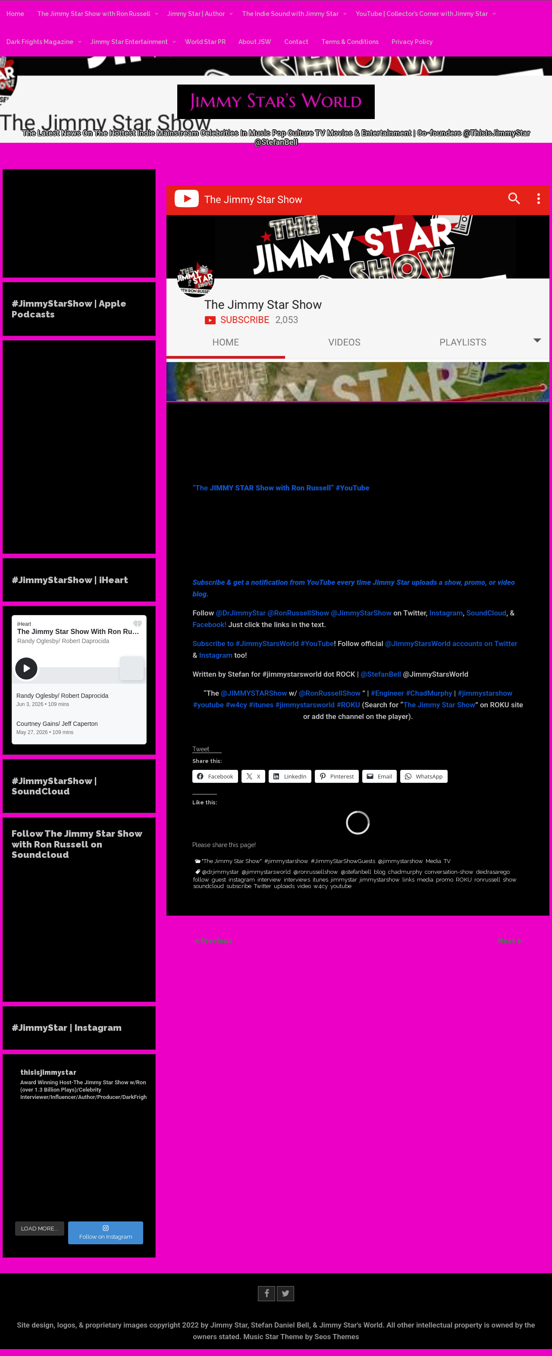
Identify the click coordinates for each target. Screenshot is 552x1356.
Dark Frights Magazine (39, 41)
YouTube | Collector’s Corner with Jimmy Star (422, 13)
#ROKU (348, 704)
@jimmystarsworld (266, 872)
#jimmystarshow (485, 693)
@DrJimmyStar (241, 613)
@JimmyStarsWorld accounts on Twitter (451, 643)
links (408, 880)
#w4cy (236, 704)
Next (507, 941)
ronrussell (487, 880)
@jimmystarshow (400, 861)
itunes (320, 880)
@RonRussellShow (298, 613)
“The (280, 487)
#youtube (208, 704)
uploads (284, 886)
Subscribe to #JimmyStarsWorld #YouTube (263, 643)
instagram (242, 880)
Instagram (446, 613)
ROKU (464, 880)
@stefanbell (356, 872)
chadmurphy (405, 872)
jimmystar (344, 880)
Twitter (262, 886)
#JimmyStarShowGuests (343, 861)
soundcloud (208, 886)
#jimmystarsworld (305, 704)
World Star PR (205, 41)
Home (15, 13)
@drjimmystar (220, 872)
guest (219, 880)
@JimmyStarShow (361, 613)
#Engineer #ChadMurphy (411, 693)
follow (201, 880)
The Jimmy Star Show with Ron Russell (93, 13)
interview (269, 880)
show (510, 880)
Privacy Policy (412, 41)
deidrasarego (493, 872)
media (425, 880)
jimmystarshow (380, 880)
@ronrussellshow (315, 872)
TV (447, 861)
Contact (296, 41)
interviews (297, 880)
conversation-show (449, 872)
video (304, 886)
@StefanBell (381, 674)
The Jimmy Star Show (439, 704)
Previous (216, 941)
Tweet (200, 749)
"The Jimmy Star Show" (232, 861)
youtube (340, 886)
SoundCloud (486, 613)
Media (433, 861)
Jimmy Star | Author (196, 13)
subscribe (238, 886)
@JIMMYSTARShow (254, 693)
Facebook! (209, 624)
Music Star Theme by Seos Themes (301, 1336)
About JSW (254, 41)
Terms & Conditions (350, 41)
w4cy (321, 886)
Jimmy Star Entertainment (129, 41)
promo (444, 880)
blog (380, 872)
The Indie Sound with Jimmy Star (290, 13)
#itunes (261, 704)
